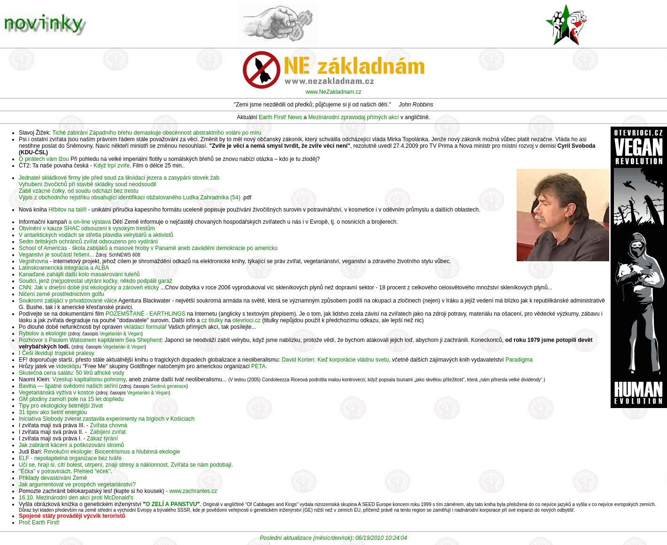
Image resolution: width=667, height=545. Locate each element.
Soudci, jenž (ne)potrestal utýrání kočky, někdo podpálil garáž (95, 281)
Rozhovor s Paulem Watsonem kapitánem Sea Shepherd (90, 340)
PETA (258, 366)
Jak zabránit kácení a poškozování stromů (71, 445)
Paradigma (519, 359)
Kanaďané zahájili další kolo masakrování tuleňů (79, 274)
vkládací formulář (145, 327)
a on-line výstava (90, 222)
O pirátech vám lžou (44, 159)
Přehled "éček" (92, 471)
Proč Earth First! (39, 522)
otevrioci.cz (247, 320)
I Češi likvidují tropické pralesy (56, 353)
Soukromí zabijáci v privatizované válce (68, 300)
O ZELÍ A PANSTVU (171, 504)
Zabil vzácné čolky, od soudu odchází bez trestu (79, 191)
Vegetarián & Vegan (120, 333)
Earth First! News (280, 117)
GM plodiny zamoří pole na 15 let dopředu (71, 399)
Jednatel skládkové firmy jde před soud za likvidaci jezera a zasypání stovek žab (119, 177)
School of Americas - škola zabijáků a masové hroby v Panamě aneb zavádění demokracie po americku (148, 248)
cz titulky (212, 320)
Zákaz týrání (102, 438)
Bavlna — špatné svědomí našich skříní (68, 386)
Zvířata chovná (108, 425)
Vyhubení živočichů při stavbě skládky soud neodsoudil (87, 184)
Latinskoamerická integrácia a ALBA (64, 268)
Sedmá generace (168, 386)
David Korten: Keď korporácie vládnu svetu (335, 359)
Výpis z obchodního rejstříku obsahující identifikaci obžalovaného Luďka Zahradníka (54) (129, 197)
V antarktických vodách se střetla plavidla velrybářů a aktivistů (96, 235)
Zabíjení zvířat (107, 432)
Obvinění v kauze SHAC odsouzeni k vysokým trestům (87, 228)
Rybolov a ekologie (42, 333)
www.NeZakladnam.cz (334, 92)
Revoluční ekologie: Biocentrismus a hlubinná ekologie (112, 451)
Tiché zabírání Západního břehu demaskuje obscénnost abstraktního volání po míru (156, 132)
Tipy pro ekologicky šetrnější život (61, 405)
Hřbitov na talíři (67, 209)
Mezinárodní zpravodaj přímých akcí (353, 117)
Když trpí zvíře (111, 165)
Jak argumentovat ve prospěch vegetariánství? (77, 484)
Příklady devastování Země (53, 478)
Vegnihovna (33, 261)
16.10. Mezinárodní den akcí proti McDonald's (76, 497)
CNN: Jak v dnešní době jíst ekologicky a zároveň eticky (89, 287)
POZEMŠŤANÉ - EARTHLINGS (146, 313)
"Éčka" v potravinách (44, 471)
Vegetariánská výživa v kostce (56, 392)
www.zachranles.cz (193, 491)
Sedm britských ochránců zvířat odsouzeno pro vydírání (88, 241)
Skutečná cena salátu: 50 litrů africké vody (71, 373)
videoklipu (68, 366)
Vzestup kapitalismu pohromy (88, 379)
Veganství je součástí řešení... (56, 254)
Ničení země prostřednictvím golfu (61, 294)
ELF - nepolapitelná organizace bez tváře (70, 458)
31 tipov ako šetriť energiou (53, 412)
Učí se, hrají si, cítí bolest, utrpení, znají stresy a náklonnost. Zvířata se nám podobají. (126, 465)
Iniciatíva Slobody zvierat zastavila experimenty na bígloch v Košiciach (106, 419)
